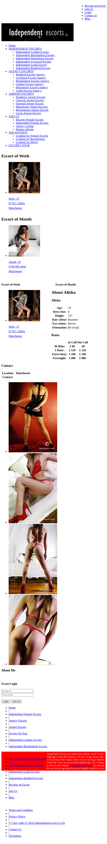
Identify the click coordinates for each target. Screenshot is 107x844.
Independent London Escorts (32, 52)
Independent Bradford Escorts (33, 68)
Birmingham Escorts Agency (33, 81)
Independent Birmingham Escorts (35, 55)
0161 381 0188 (23, 377)
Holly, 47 (14, 198)
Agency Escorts (18, 720)
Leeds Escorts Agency (29, 90)
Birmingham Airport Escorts (32, 110)
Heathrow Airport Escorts (30, 97)
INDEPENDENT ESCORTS (25, 48)
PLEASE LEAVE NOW (81, 765)
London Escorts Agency (30, 84)
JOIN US (14, 116)
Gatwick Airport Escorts (30, 100)
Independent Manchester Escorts (34, 58)
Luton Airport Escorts (29, 113)
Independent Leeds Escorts (31, 64)
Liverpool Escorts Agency (31, 77)
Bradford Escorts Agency (31, 74)
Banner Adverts (25, 129)
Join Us (89, 9)
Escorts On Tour (18, 733)
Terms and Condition (21, 810)
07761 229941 (17, 203)
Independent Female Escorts (32, 122)
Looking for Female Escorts (32, 135)
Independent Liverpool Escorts (33, 61)
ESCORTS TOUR (19, 145)
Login (88, 12)
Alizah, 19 (15, 261)
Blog (87, 18)
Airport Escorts (17, 727)
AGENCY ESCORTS (21, 71)
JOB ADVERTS (18, 132)
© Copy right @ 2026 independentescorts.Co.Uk (37, 822)
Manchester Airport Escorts (32, 106)
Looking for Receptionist (30, 139)
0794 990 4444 (17, 266)
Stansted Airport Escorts (30, 103)
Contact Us (15, 829)
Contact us (91, 15)
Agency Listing (25, 126)
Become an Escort (95, 5)
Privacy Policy (17, 816)
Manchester (15, 208)
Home (12, 45)
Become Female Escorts (30, 119)
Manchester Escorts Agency (32, 87)
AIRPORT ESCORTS (21, 93)
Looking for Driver (27, 142)
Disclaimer (15, 835)
